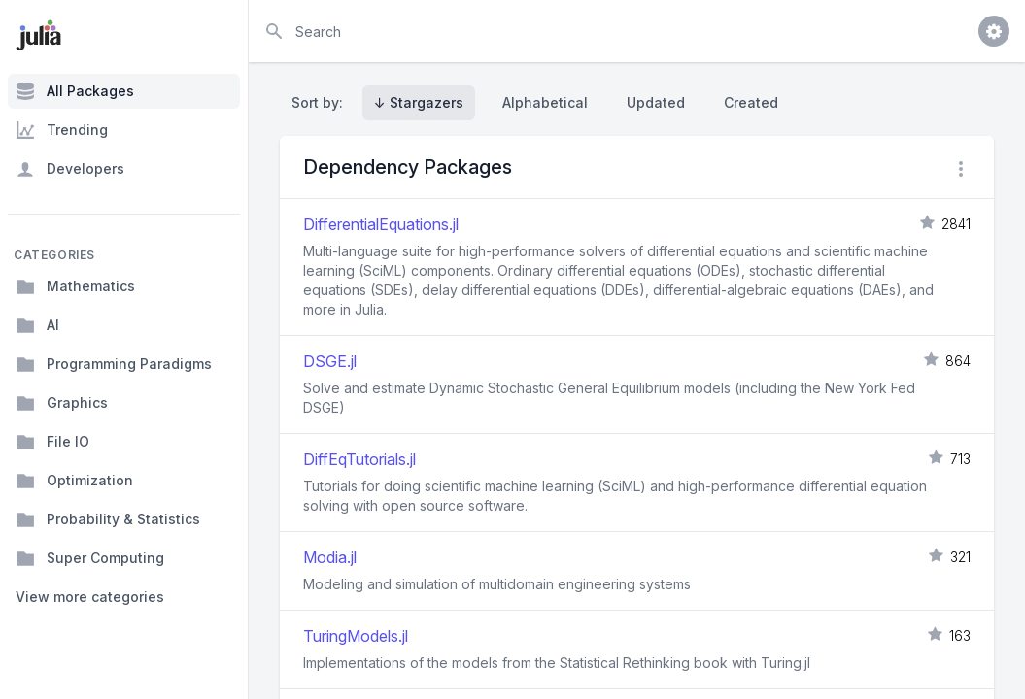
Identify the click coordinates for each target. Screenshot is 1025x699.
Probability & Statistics (108, 519)
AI (37, 325)
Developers (70, 169)
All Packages (75, 91)
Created (751, 102)
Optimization (74, 480)
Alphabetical (545, 102)
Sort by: (321, 102)
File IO (52, 441)
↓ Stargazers (418, 102)
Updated (656, 102)
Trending (62, 130)
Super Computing (90, 558)
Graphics (62, 403)
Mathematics (75, 286)
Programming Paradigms (114, 364)
